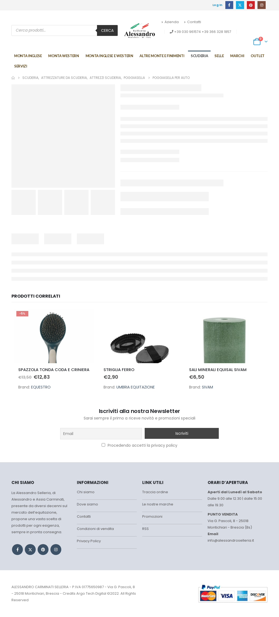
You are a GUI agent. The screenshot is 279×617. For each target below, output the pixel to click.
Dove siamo (87, 504)
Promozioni (152, 516)
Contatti (192, 22)
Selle (219, 56)
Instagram (55, 549)
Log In (218, 5)
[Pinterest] (251, 5)
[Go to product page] (54, 336)
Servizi (20, 66)
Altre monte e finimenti (162, 56)
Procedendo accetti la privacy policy (139, 445)
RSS (145, 528)
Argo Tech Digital (91, 593)
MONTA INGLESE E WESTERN (109, 56)
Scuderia (199, 56)
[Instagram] (261, 5)
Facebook (17, 549)
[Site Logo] (139, 30)
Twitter (30, 549)
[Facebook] (229, 5)
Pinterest (43, 549)
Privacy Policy (89, 541)
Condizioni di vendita (95, 528)
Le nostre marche (157, 504)
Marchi (237, 56)
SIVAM (207, 387)
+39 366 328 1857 (216, 31)
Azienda (170, 22)
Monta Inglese (28, 56)
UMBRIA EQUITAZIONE (135, 387)
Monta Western (63, 56)
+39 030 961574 (187, 31)
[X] (240, 5)
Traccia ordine (155, 492)
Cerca (107, 30)
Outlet (258, 56)
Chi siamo (86, 492)
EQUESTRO (41, 387)
